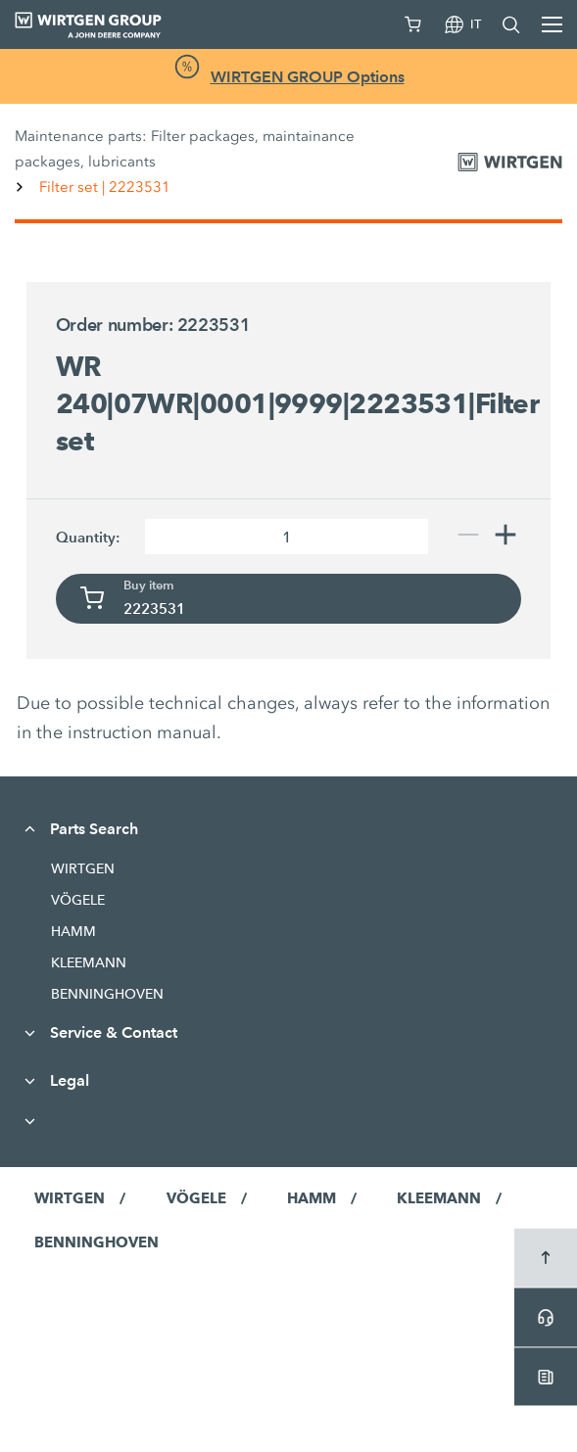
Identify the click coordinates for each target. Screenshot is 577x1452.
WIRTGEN (83, 868)
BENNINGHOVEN (107, 994)
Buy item (148, 585)
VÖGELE (78, 900)
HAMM (73, 931)
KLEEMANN (88, 962)
